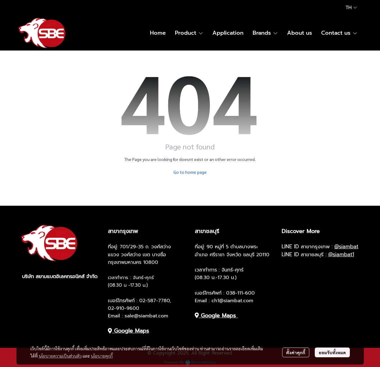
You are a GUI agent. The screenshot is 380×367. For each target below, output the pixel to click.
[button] (351, 7)
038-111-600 (240, 293)
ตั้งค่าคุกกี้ (295, 352)
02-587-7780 (154, 300)
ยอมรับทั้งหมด (332, 352)
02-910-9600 (123, 308)
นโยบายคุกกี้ (102, 355)
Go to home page (190, 172)
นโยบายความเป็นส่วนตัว (60, 355)
